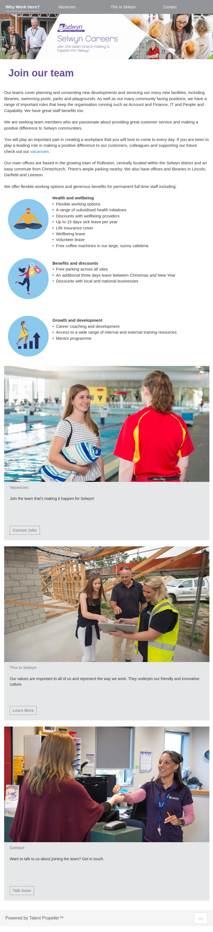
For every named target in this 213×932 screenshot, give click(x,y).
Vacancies (67, 7)
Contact (170, 7)
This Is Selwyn (123, 7)
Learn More (23, 710)
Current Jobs (25, 530)
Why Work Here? (23, 6)
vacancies (39, 151)
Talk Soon (22, 890)
